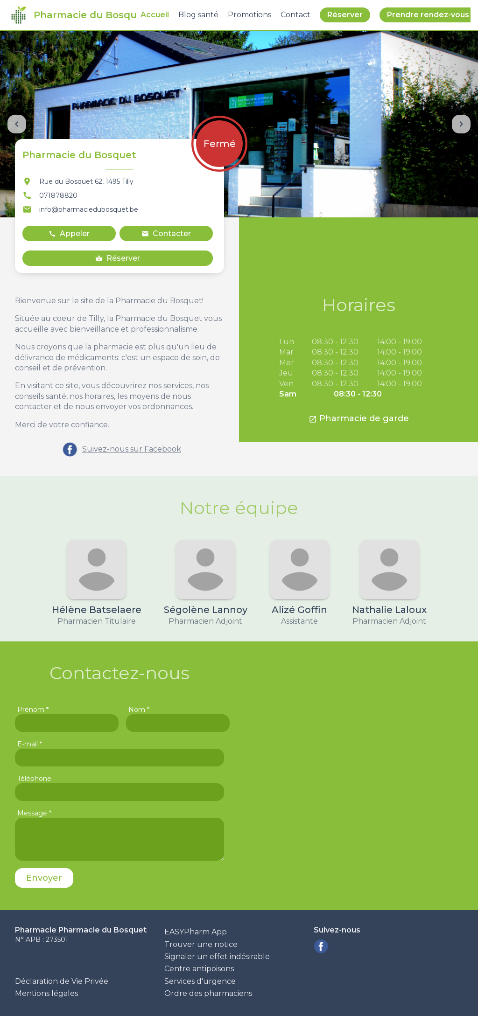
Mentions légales (46, 993)
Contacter (166, 233)
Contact (295, 14)
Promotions (249, 14)
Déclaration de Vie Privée (61, 981)
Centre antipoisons (199, 968)
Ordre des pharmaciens (208, 993)
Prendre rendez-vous (428, 14)
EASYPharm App (195, 931)
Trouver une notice (201, 944)
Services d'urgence (200, 981)
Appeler (69, 233)
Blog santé (198, 14)
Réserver (345, 14)
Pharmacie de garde (359, 418)
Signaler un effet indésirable (217, 956)
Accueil (155, 14)
